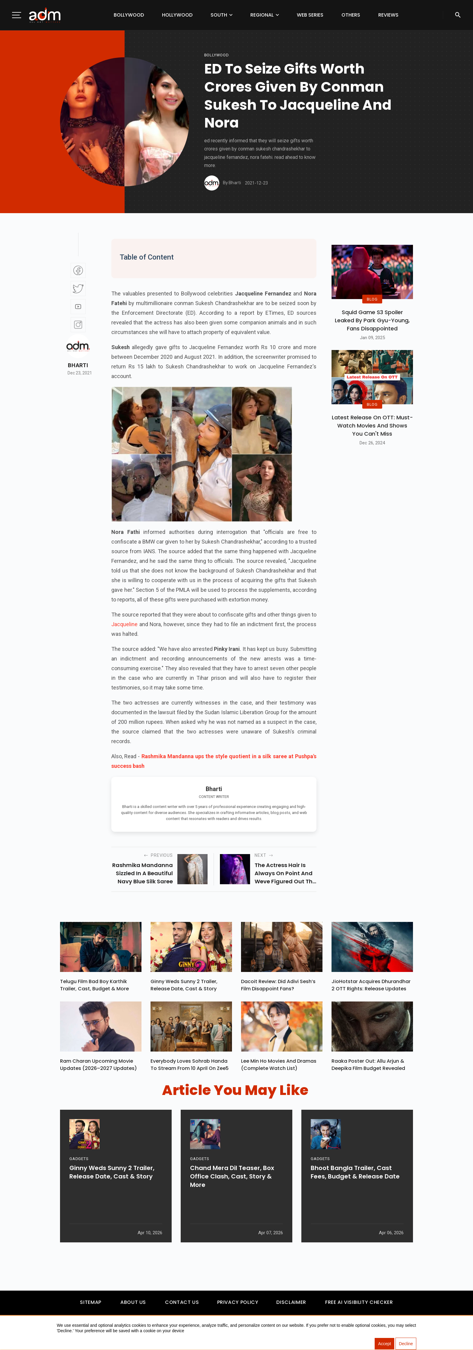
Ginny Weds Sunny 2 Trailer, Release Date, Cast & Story (184, 986)
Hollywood (177, 14)
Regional (262, 14)
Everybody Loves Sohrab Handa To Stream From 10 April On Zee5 (190, 1068)
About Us (133, 1305)
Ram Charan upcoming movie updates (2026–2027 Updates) (98, 1068)
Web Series (310, 14)
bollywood (216, 55)
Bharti (78, 365)
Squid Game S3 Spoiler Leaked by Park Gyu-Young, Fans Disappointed (372, 320)
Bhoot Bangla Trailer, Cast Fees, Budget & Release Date (355, 1196)
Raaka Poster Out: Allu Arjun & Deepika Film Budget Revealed (368, 1068)
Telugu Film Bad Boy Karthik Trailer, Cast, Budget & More (94, 986)
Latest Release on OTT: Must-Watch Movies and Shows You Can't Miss (372, 425)
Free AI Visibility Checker (359, 1305)
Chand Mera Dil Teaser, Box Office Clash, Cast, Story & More (232, 1200)
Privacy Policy (238, 1305)
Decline (406, 1344)
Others (350, 14)
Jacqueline (125, 624)
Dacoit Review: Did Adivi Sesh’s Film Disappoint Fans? (278, 986)
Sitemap (90, 1305)
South (219, 14)
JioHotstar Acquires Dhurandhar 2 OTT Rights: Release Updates (371, 986)
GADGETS (78, 1183)
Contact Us (182, 1305)
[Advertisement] (22, 124)
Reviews (388, 14)
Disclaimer (291, 1305)
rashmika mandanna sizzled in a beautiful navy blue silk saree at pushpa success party (142, 873)
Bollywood (129, 14)
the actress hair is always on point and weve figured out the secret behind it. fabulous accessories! (285, 873)
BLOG (372, 299)
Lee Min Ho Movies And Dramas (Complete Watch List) (278, 1068)
